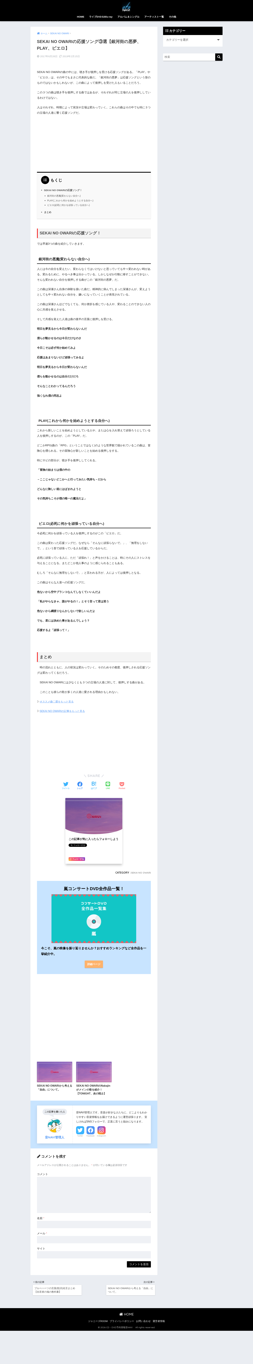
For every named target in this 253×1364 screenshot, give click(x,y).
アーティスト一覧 (154, 16)
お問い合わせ (143, 1324)
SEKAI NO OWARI (140, 867)
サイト (41, 1249)
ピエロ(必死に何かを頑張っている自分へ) (70, 200)
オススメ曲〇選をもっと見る (58, 696)
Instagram (101, 1136)
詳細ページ (94, 959)
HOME (80, 16)
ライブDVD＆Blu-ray (100, 16)
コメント (42, 1175)
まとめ (48, 207)
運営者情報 (159, 1324)
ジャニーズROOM (98, 1324)
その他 (172, 16)
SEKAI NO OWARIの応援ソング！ (64, 185)
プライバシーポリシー (122, 1324)
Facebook (90, 1136)
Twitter (80, 1136)
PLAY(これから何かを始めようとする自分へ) (72, 195)
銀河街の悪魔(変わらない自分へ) (65, 190)
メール (42, 1234)
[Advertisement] (94, 137)
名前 (40, 1219)
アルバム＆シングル (128, 16)
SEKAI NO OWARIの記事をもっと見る (64, 706)
